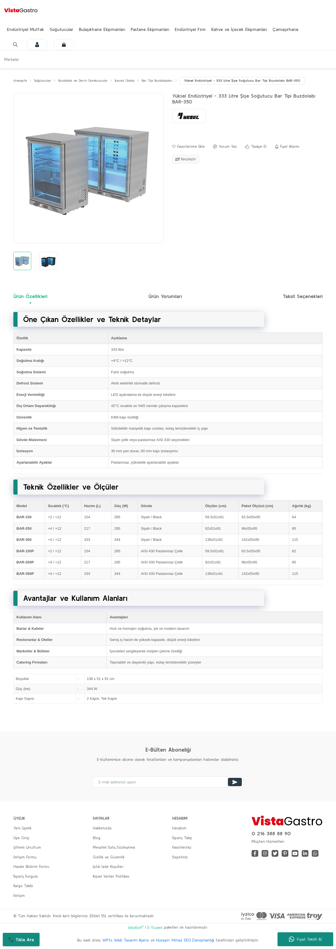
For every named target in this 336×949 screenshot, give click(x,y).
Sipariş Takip (182, 838)
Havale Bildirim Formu (31, 867)
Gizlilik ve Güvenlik (109, 857)
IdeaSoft (135, 927)
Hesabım (179, 828)
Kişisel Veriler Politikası (111, 876)
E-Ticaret (154, 928)
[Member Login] (31, 44)
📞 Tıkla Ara (21, 939)
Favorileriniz (181, 848)
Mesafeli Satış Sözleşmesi (114, 848)
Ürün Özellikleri (30, 296)
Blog (96, 838)
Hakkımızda (102, 828)
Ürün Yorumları (165, 296)
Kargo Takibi (23, 886)
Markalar (11, 59)
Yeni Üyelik (22, 828)
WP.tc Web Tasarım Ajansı (125, 940)
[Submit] (235, 782)
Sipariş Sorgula (25, 876)
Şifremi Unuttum (27, 848)
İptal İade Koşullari (108, 867)
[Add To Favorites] (188, 147)
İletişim (19, 896)
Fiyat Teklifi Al (305, 939)
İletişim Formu (24, 857)
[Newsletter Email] (168, 782)
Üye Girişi (21, 838)
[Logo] (21, 10)
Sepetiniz (180, 857)
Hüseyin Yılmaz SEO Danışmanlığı (185, 940)
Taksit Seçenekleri (303, 296)
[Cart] (58, 44)
